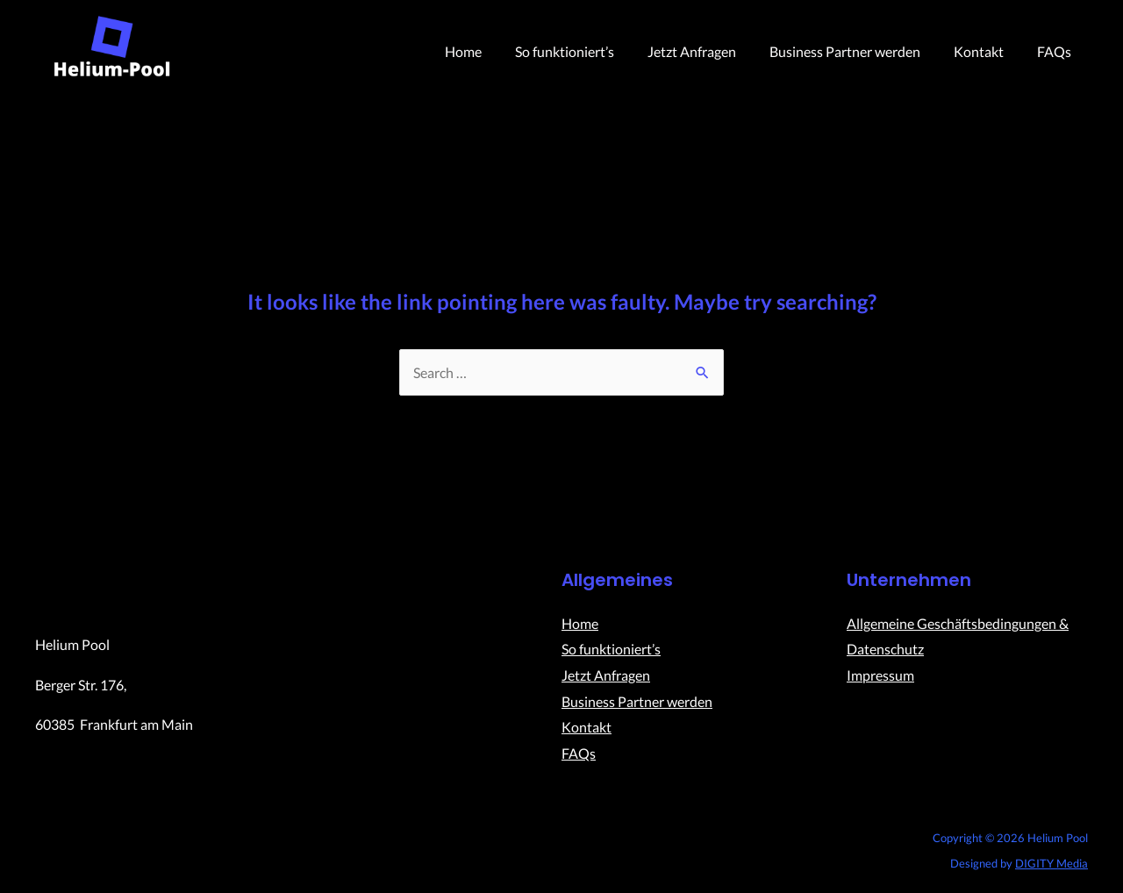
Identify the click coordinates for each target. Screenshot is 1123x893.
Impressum (880, 675)
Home (492, 51)
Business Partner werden (858, 51)
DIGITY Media (1051, 863)
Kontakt (987, 51)
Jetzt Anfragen (710, 51)
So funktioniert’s (588, 51)
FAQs (1057, 51)
